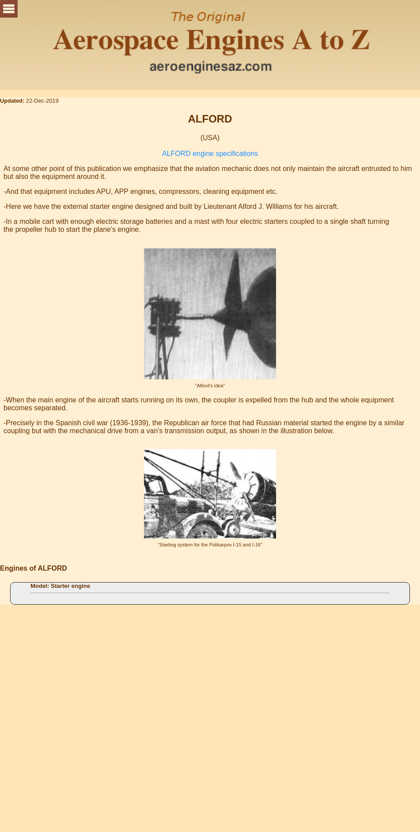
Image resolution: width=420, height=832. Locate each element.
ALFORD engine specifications (210, 153)
